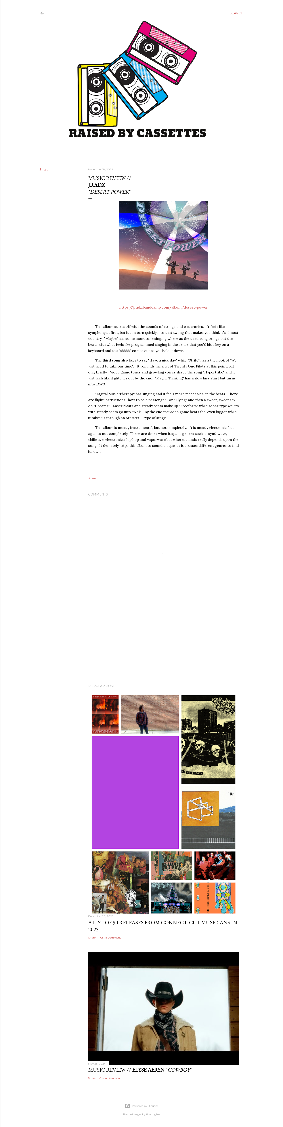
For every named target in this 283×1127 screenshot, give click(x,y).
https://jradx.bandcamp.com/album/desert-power (163, 307)
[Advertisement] (163, 642)
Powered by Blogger (141, 1106)
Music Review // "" (140, 1069)
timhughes (153, 1114)
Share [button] (44, 170)
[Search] (236, 13)
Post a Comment (110, 937)
